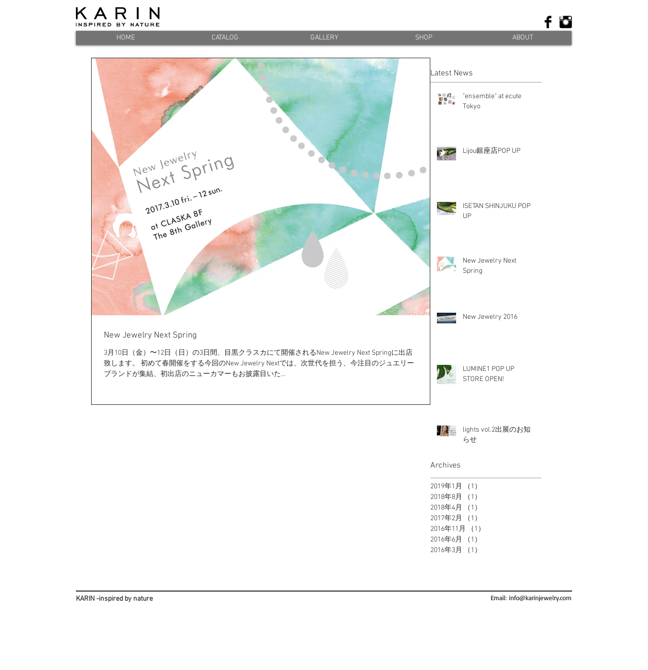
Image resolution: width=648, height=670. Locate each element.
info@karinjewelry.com (540, 598)
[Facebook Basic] (548, 22)
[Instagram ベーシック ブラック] (565, 22)
